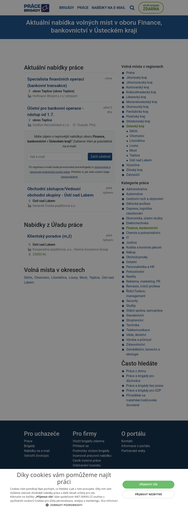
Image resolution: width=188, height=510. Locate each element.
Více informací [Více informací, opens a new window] (109, 501)
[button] (64, 505)
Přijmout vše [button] (149, 484)
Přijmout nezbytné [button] (148, 494)
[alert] (94, 255)
